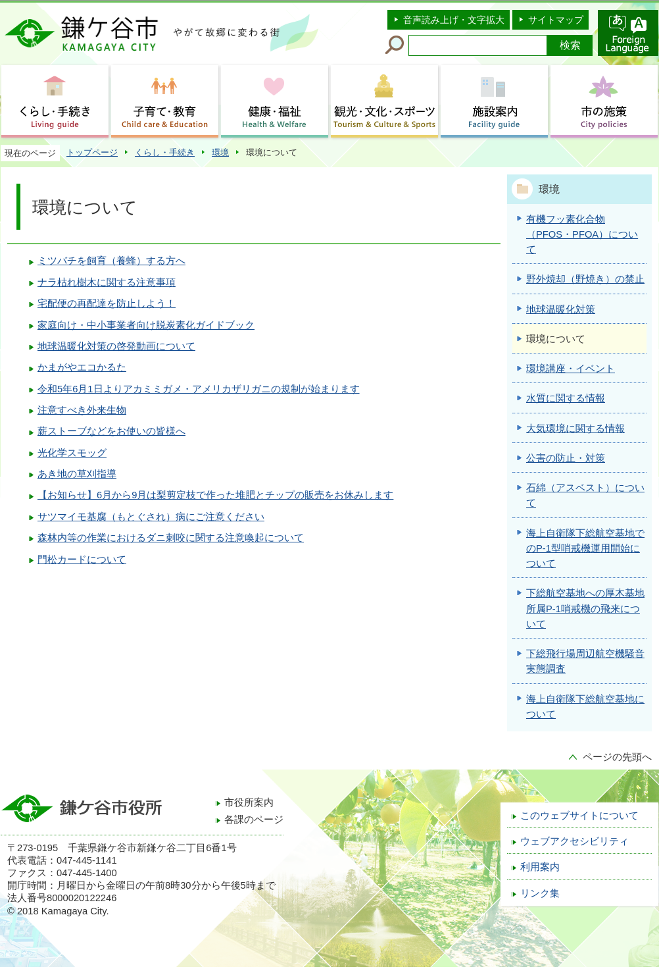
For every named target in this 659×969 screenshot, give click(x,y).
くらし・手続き (165, 152)
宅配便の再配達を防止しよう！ (106, 303)
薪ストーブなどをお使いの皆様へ (111, 431)
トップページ (92, 152)
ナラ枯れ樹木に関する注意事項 (106, 282)
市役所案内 (249, 802)
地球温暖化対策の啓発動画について (116, 346)
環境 (220, 152)
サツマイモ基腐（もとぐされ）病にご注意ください (150, 516)
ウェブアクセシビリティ (574, 841)
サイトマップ (555, 19)
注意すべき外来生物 (81, 410)
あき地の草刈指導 (76, 474)
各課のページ (253, 819)
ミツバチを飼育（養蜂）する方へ (111, 260)
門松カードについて (81, 559)
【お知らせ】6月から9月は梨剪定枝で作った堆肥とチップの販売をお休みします (215, 495)
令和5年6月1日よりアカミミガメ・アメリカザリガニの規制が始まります (198, 389)
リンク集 (540, 893)
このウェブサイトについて (579, 815)
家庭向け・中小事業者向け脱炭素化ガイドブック (146, 325)
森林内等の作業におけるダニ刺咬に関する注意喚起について (170, 538)
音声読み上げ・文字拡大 (453, 19)
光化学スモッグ (72, 453)
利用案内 (540, 867)
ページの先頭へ (617, 757)
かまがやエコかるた (81, 367)
